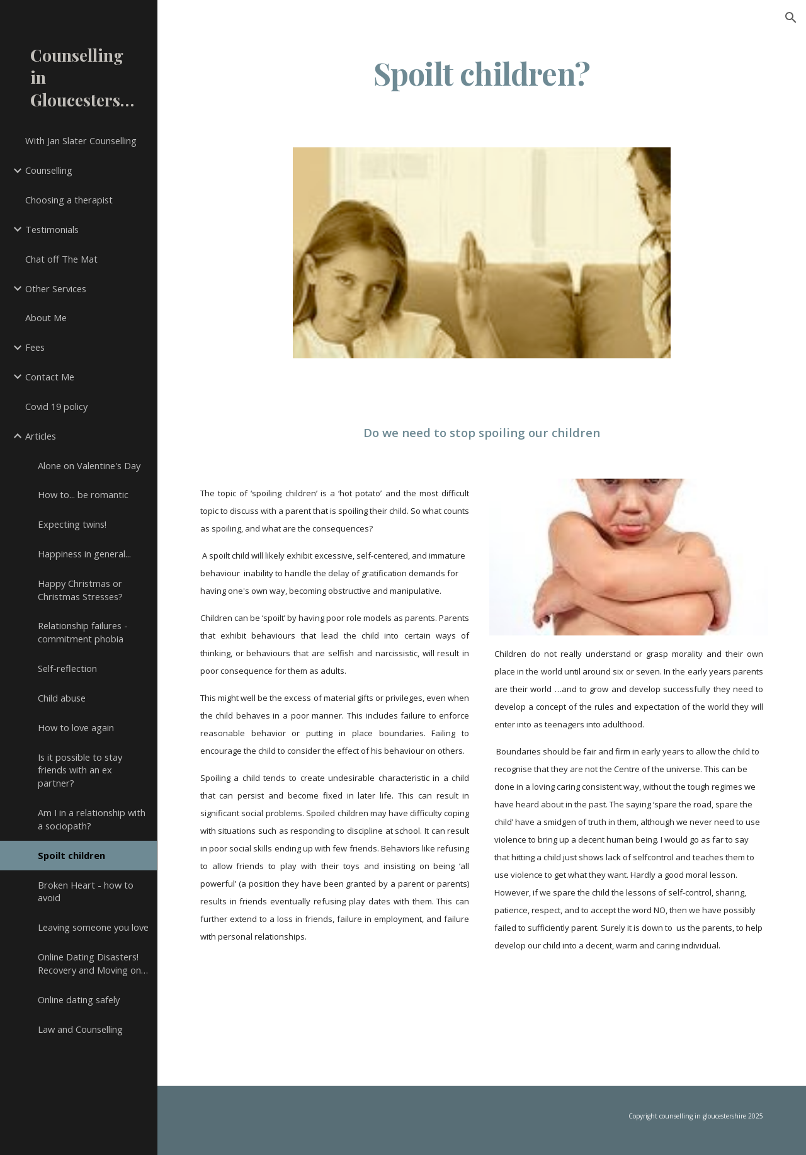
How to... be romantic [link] (83, 494)
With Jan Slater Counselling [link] (81, 140)
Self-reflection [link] (67, 668)
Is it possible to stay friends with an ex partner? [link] (80, 770)
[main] (481, 85)
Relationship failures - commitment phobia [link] (83, 632)
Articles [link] (40, 436)
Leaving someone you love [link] (93, 927)
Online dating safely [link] (79, 999)
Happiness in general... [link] (84, 553)
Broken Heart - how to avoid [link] (85, 891)
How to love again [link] (76, 727)
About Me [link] (46, 317)
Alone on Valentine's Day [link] (89, 465)
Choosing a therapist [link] (69, 199)
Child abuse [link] (62, 697)
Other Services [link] (55, 288)
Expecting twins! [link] (72, 524)
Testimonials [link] (52, 229)
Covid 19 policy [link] (56, 406)
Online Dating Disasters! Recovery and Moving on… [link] (93, 963)
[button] (791, 18)
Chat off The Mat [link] (61, 259)
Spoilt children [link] (71, 855)
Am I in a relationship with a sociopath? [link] (91, 819)
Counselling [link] (48, 170)
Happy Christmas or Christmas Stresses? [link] (80, 590)
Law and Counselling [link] (80, 1029)
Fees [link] (35, 347)
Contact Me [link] (49, 376)
